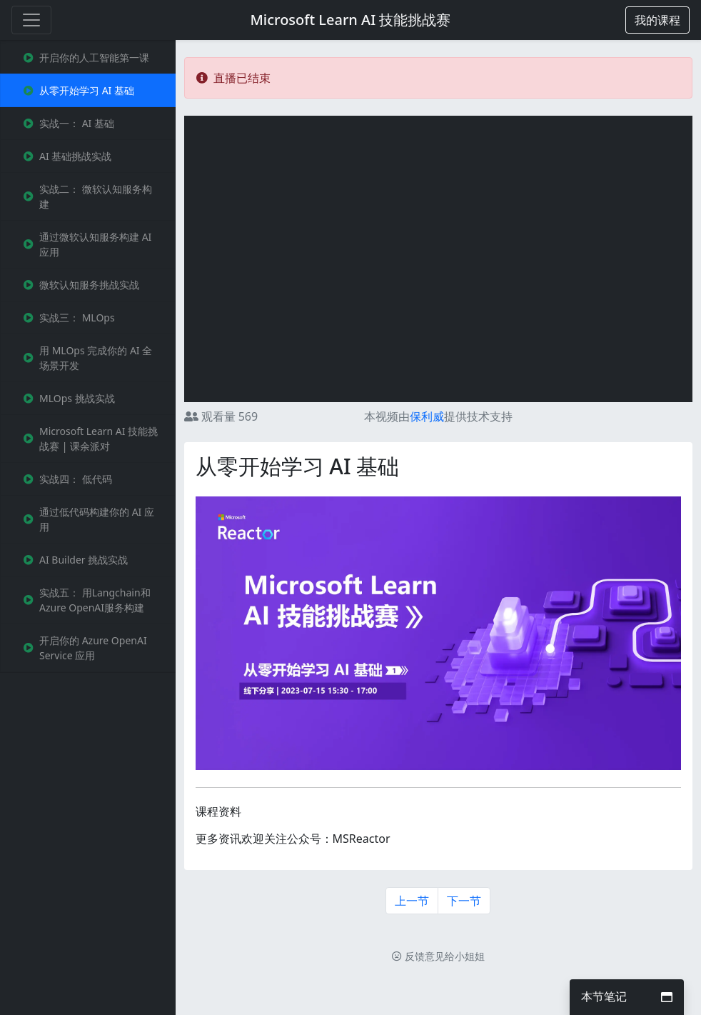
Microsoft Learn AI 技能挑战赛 (351, 19)
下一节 (464, 901)
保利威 (427, 416)
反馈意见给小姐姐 (438, 956)
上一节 (412, 901)
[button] (657, 20)
